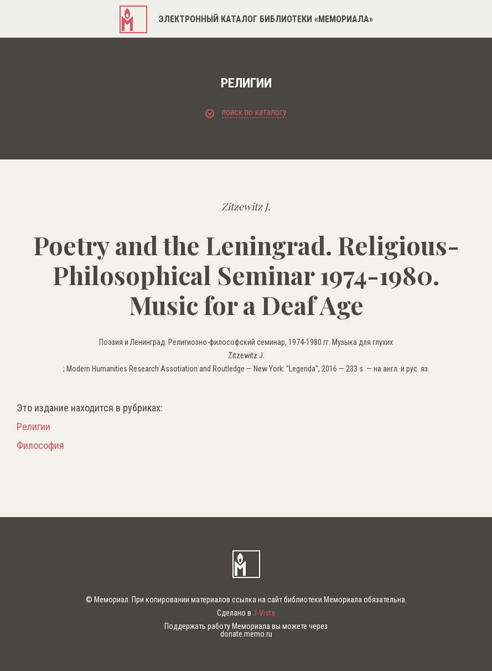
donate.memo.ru (246, 634)
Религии (33, 427)
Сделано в (246, 613)
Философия (40, 446)
